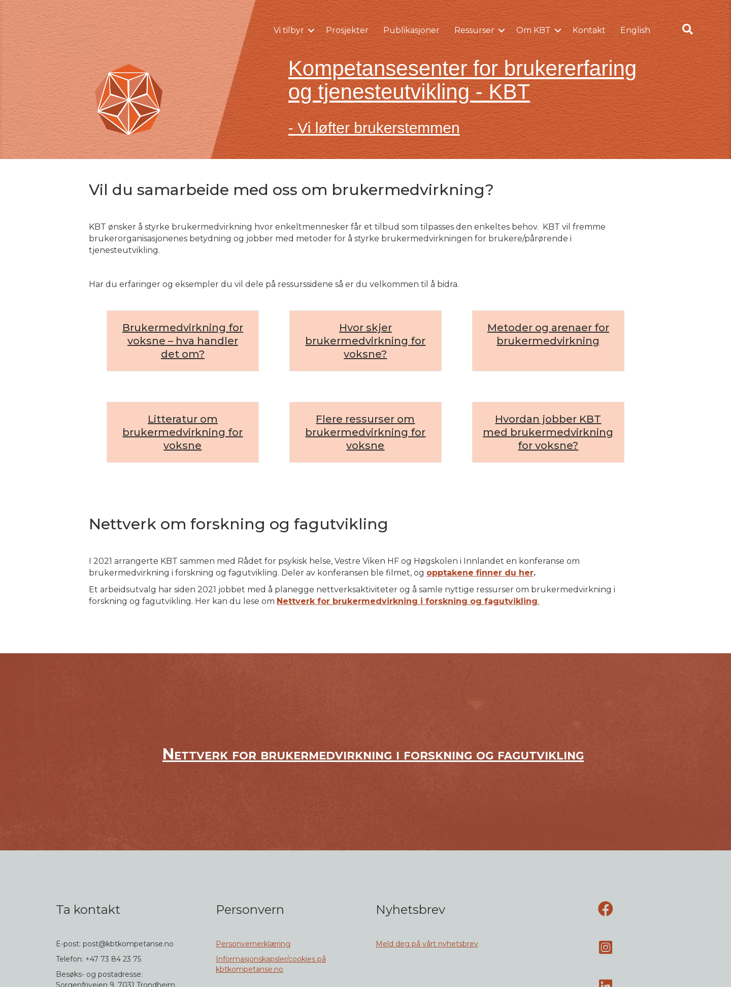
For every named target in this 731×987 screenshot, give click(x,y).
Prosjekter (347, 30)
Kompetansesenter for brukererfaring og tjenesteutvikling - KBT (462, 80)
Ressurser (474, 30)
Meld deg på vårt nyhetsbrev (427, 943)
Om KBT (533, 30)
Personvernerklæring (253, 943)
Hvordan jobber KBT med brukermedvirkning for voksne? (548, 432)
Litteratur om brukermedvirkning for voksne (182, 432)
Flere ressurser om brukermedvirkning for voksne (365, 432)
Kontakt (589, 30)
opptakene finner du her (480, 573)
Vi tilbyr (289, 30)
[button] (311, 30)
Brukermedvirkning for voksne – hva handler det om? (182, 341)
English (635, 30)
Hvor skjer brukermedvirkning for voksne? (365, 341)
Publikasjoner (411, 30)
